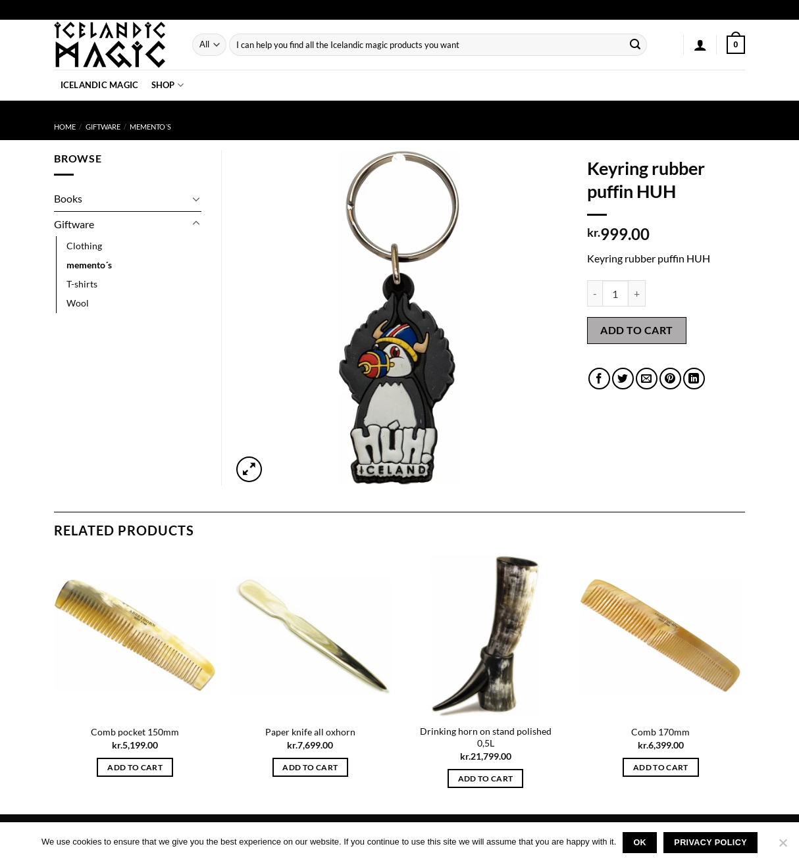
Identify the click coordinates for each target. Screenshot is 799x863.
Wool (77, 302)
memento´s (150, 126)
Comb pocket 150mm (135, 731)
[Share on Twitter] (623, 378)
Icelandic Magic (100, 85)
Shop (167, 85)
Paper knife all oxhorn (310, 731)
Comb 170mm (660, 731)
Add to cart (636, 330)
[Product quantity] (615, 293)
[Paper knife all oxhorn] (310, 636)
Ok (639, 842)
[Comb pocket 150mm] (135, 636)
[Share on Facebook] (599, 378)
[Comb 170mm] (661, 636)
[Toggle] (196, 199)
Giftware (103, 126)
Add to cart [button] (135, 767)
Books (68, 198)
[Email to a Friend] (646, 378)
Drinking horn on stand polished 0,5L (486, 737)
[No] (782, 846)
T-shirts (81, 283)
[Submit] (635, 45)
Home (65, 126)
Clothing (84, 245)
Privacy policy (710, 842)
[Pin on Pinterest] (670, 378)
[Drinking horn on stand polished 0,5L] (485, 636)
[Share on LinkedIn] (694, 378)
